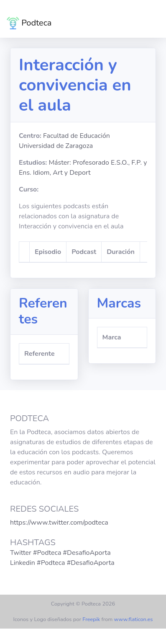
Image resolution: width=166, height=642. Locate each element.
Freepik (91, 619)
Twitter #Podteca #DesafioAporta (60, 552)
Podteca (29, 23)
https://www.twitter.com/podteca (59, 522)
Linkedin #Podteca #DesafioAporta (62, 562)
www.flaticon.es (133, 619)
